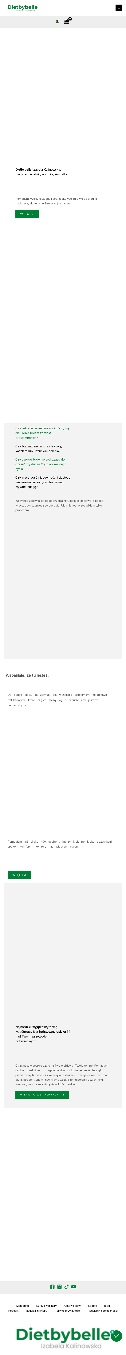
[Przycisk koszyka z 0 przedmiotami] (116, 1336)
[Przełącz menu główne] (119, 8)
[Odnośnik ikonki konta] (57, 22)
